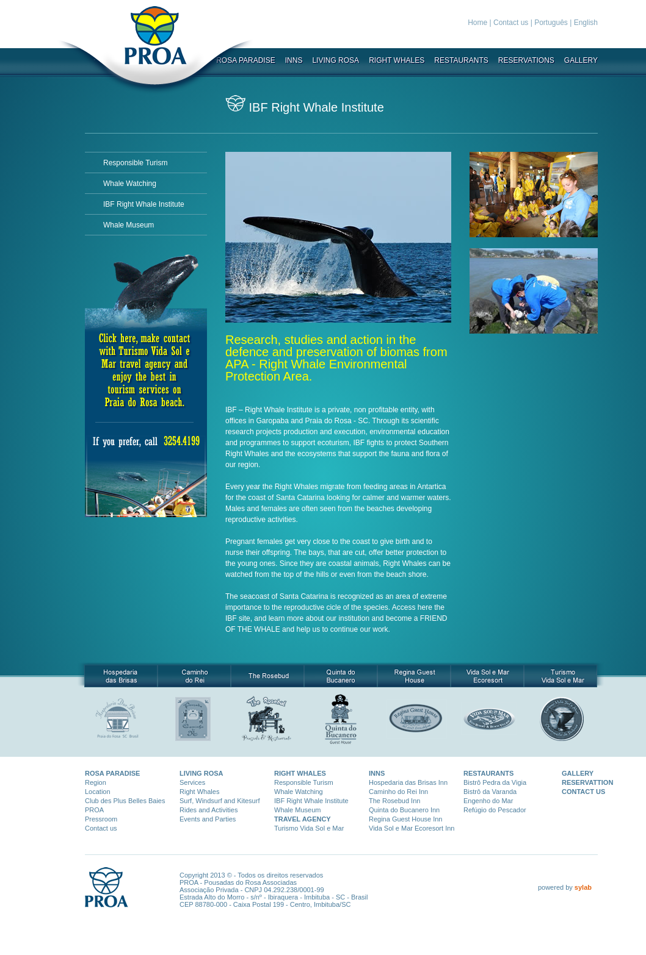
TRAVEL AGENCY (302, 819)
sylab (583, 887)
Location (98, 791)
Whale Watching (129, 183)
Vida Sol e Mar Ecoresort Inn (411, 828)
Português (551, 22)
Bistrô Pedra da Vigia (494, 782)
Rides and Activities (209, 810)
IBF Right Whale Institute (143, 204)
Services (192, 782)
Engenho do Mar (488, 800)
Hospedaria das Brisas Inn (408, 782)
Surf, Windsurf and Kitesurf (219, 800)
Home (477, 22)
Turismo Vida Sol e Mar (309, 828)
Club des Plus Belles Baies (125, 800)
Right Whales (199, 791)
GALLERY (581, 60)
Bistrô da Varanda (490, 791)
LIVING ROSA (335, 60)
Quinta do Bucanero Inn (404, 810)
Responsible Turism (135, 163)
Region (95, 782)
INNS (294, 60)
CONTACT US (583, 791)
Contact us (510, 22)
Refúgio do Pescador (494, 810)
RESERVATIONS (526, 60)
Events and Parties (208, 819)
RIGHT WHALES (396, 60)
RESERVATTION (587, 782)
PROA (94, 810)
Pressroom (101, 819)
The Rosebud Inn (394, 800)
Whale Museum (128, 225)
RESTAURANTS (461, 60)
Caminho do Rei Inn (398, 791)
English (586, 22)
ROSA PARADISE (112, 773)
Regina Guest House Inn (405, 819)
